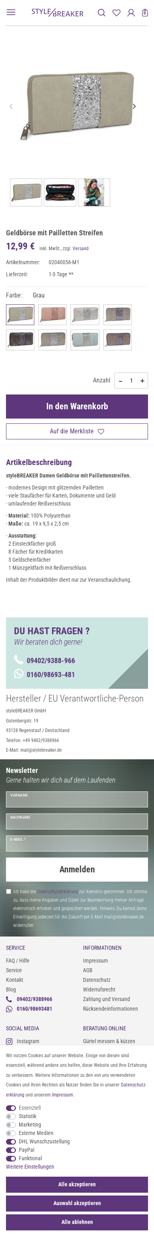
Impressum (95, 960)
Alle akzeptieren (77, 1184)
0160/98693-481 (44, 674)
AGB (88, 970)
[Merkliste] (116, 12)
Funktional (30, 1158)
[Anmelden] (131, 12)
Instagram (22, 1041)
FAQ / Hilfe (18, 960)
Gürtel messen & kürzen (109, 1041)
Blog (11, 989)
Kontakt (14, 980)
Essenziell (30, 1108)
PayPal (26, 1150)
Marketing (30, 1124)
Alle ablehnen (77, 1222)
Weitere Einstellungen (30, 1166)
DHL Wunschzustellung (44, 1141)
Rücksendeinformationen (110, 1008)
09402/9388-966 (44, 660)
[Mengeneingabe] (131, 380)
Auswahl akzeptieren (77, 1203)
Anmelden (77, 869)
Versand (81, 248)
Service (14, 970)
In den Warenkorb (77, 406)
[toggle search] (101, 12)
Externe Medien (36, 1133)
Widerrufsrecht (99, 989)
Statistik (27, 1116)
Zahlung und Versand (106, 999)
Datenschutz (97, 980)
